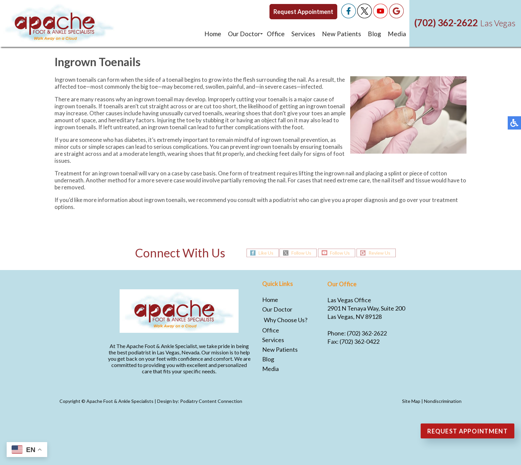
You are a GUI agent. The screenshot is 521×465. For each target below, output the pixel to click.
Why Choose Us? (285, 320)
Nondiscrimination (443, 401)
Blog (374, 34)
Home (212, 34)
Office (276, 34)
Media (397, 34)
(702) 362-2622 (446, 22)
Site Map (411, 401)
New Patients (341, 34)
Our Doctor (244, 34)
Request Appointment (303, 11)
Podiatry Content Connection (211, 401)
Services (303, 34)
